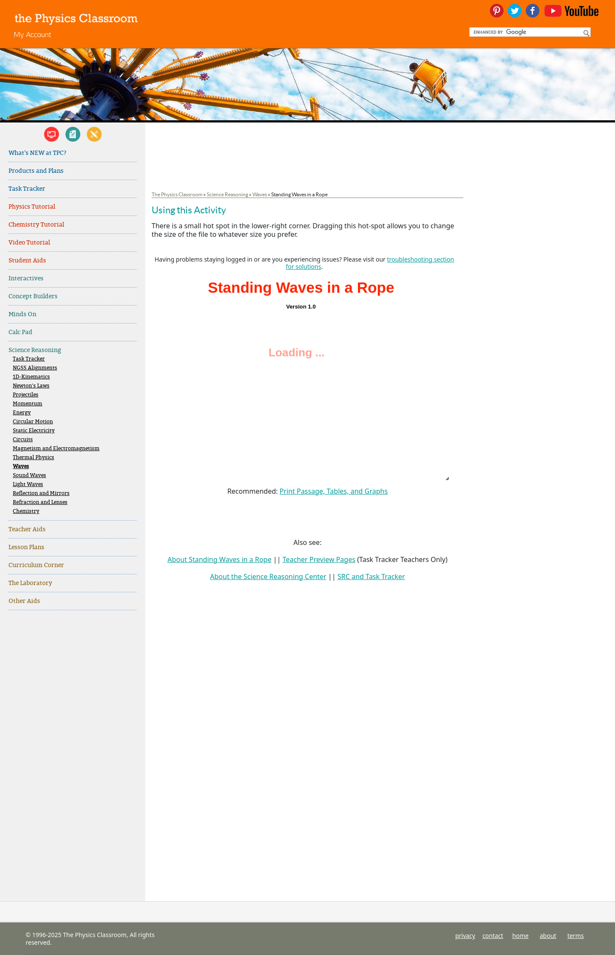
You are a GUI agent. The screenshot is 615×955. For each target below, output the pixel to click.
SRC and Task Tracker (371, 576)
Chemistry (26, 511)
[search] (529, 32)
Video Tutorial (29, 242)
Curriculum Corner (36, 565)
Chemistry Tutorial (36, 224)
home (520, 936)
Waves (21, 466)
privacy (465, 936)
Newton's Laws (31, 386)
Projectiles (25, 395)
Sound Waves (29, 475)
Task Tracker (27, 188)
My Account (32, 34)
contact (493, 936)
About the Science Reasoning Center (268, 576)
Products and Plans (36, 171)
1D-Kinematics (31, 377)
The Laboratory (30, 583)
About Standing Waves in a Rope (219, 559)
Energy (22, 413)
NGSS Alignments (35, 368)
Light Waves (28, 484)
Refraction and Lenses (40, 502)
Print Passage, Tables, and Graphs (333, 491)
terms (575, 936)
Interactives (26, 278)
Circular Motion (33, 422)
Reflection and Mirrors (41, 493)
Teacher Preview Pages (318, 559)
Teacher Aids (27, 529)
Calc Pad (20, 332)
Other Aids (24, 601)
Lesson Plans (26, 547)
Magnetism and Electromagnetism (56, 448)
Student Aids (27, 260)
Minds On (22, 314)
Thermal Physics (33, 457)
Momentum (27, 404)
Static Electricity (34, 431)
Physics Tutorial (32, 206)
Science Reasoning (35, 350)
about (548, 936)
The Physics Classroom (177, 194)
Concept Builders (33, 296)
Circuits (23, 440)
